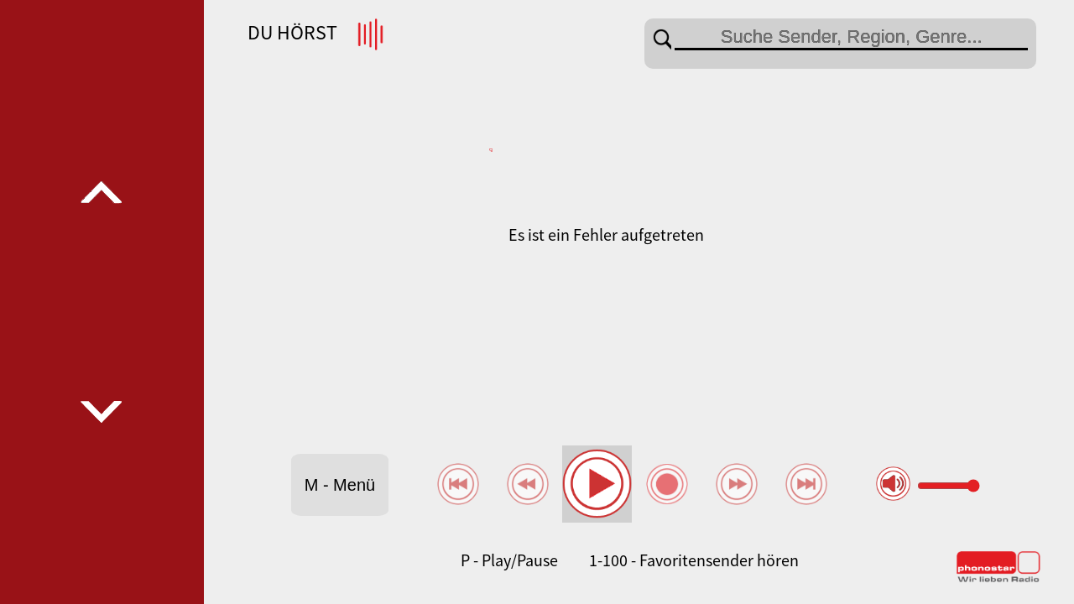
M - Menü (340, 485)
